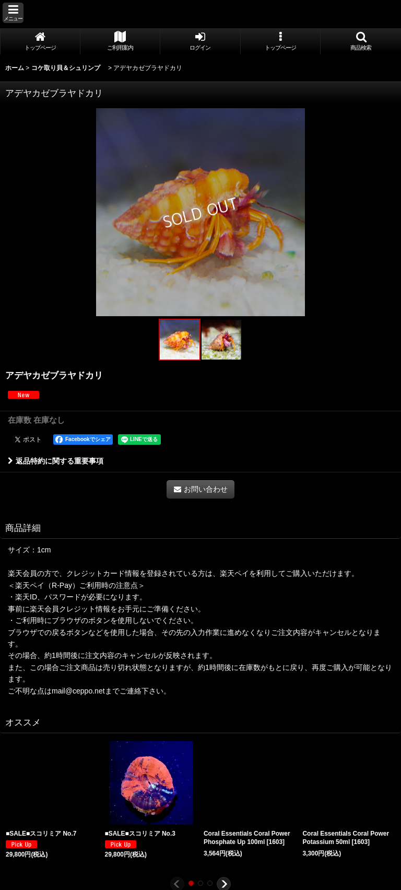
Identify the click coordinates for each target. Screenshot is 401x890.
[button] (13, 13)
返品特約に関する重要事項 (55, 461)
